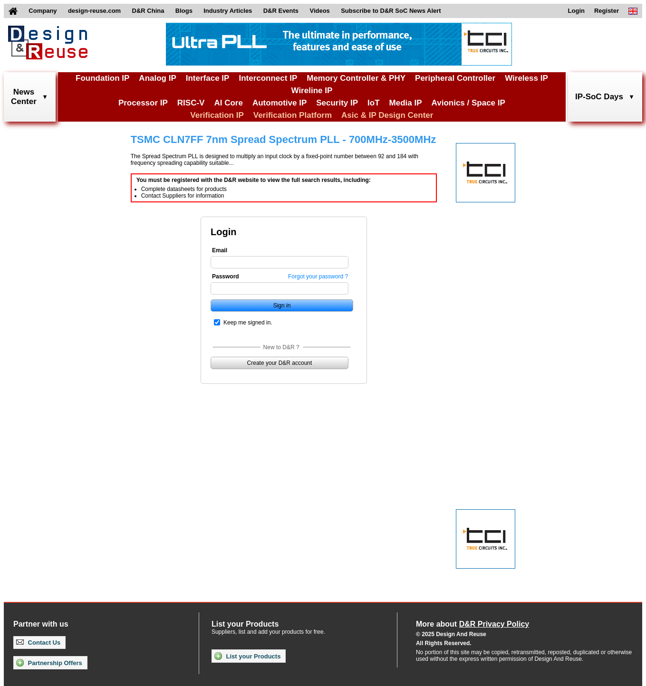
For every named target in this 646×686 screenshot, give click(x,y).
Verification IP (216, 115)
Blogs (184, 10)
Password (225, 276)
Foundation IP (102, 78)
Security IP (337, 102)
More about (472, 624)
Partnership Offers (49, 663)
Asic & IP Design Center (387, 115)
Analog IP (157, 78)
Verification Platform (292, 115)
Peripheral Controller (455, 78)
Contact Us (38, 642)
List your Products (247, 656)
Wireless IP (526, 78)
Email (219, 250)
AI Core (228, 102)
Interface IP (208, 78)
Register (606, 10)
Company (43, 10)
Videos (319, 10)
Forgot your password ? (318, 276)
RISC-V (191, 102)
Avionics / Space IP (468, 102)
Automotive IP (279, 102)
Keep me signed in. (247, 322)
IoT (373, 102)
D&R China (148, 10)
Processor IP (143, 102)
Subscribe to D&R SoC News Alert (391, 10)
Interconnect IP (268, 78)
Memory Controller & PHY (356, 78)
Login (576, 10)
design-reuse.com (94, 10)
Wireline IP (312, 90)
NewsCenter (24, 96)
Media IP (405, 102)
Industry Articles (227, 10)
